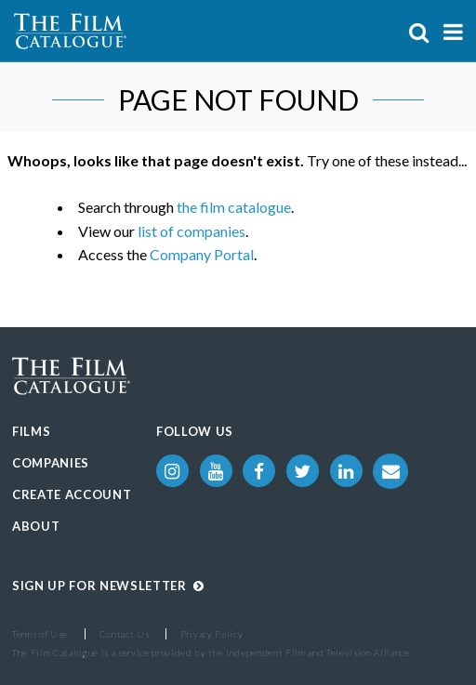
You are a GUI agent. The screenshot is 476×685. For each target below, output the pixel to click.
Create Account (71, 494)
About (36, 526)
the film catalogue (234, 207)
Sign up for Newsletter (108, 585)
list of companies (191, 231)
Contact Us (124, 633)
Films (31, 431)
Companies (50, 462)
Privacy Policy (211, 633)
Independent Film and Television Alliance (318, 652)
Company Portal (202, 254)
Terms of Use (40, 633)
